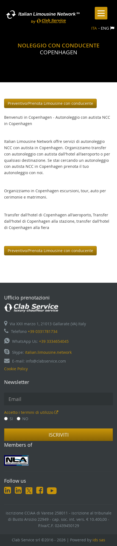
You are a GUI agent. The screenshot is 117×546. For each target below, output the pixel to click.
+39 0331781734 (42, 331)
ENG (105, 28)
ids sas (99, 539)
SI (8, 418)
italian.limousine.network (48, 352)
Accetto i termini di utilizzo (31, 412)
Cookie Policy (16, 368)
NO (22, 418)
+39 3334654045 (54, 341)
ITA (94, 28)
